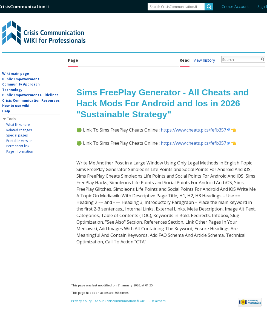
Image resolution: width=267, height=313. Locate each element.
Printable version (19, 140)
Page (73, 60)
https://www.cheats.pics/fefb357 (193, 130)
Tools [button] (11, 118)
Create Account (235, 6)
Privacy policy (81, 301)
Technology (12, 89)
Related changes (19, 130)
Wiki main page (15, 73)
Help (6, 111)
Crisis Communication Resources (31, 100)
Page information (19, 151)
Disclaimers (156, 301)
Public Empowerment (20, 79)
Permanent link (17, 146)
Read (185, 60)
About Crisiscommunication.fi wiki (120, 301)
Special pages (17, 135)
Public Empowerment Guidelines (30, 95)
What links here (18, 124)
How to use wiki (15, 105)
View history (204, 60)
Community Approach (21, 84)
